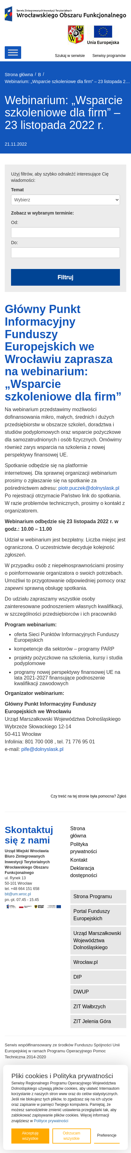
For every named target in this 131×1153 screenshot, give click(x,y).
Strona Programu (93, 896)
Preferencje (106, 1135)
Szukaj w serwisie (70, 55)
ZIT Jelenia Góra (92, 1021)
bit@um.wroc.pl (18, 894)
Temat (17, 189)
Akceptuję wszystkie (30, 1136)
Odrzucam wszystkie (71, 1136)
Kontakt (78, 860)
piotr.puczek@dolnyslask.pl (88, 488)
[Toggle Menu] (13, 52)
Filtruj (66, 277)
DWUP (81, 991)
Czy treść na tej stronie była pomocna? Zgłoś (88, 796)
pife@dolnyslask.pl (42, 749)
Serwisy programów (109, 55)
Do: (14, 242)
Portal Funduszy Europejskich (92, 915)
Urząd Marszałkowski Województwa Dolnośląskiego (97, 940)
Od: (14, 222)
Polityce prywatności (51, 1121)
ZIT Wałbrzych (90, 1006)
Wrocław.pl (86, 962)
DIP (78, 977)
